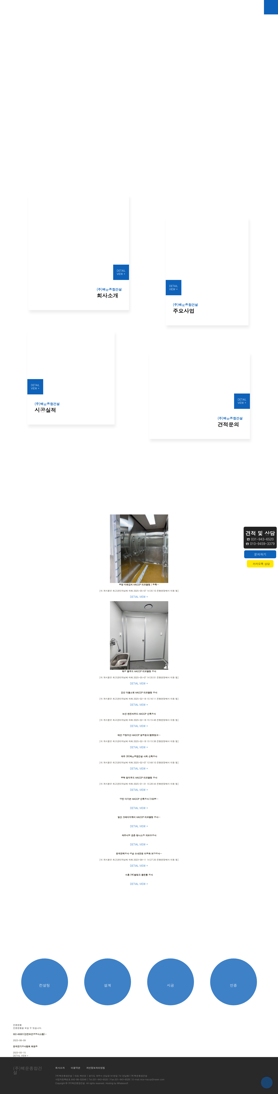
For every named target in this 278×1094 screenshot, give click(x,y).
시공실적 (149, 7)
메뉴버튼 (271, 7)
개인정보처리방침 (95, 1067)
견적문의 (171, 7)
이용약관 (75, 1067)
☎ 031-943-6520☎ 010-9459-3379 (260, 537)
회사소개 (106, 7)
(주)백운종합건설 (76, 1083)
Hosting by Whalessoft (117, 1083)
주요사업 (128, 7)
